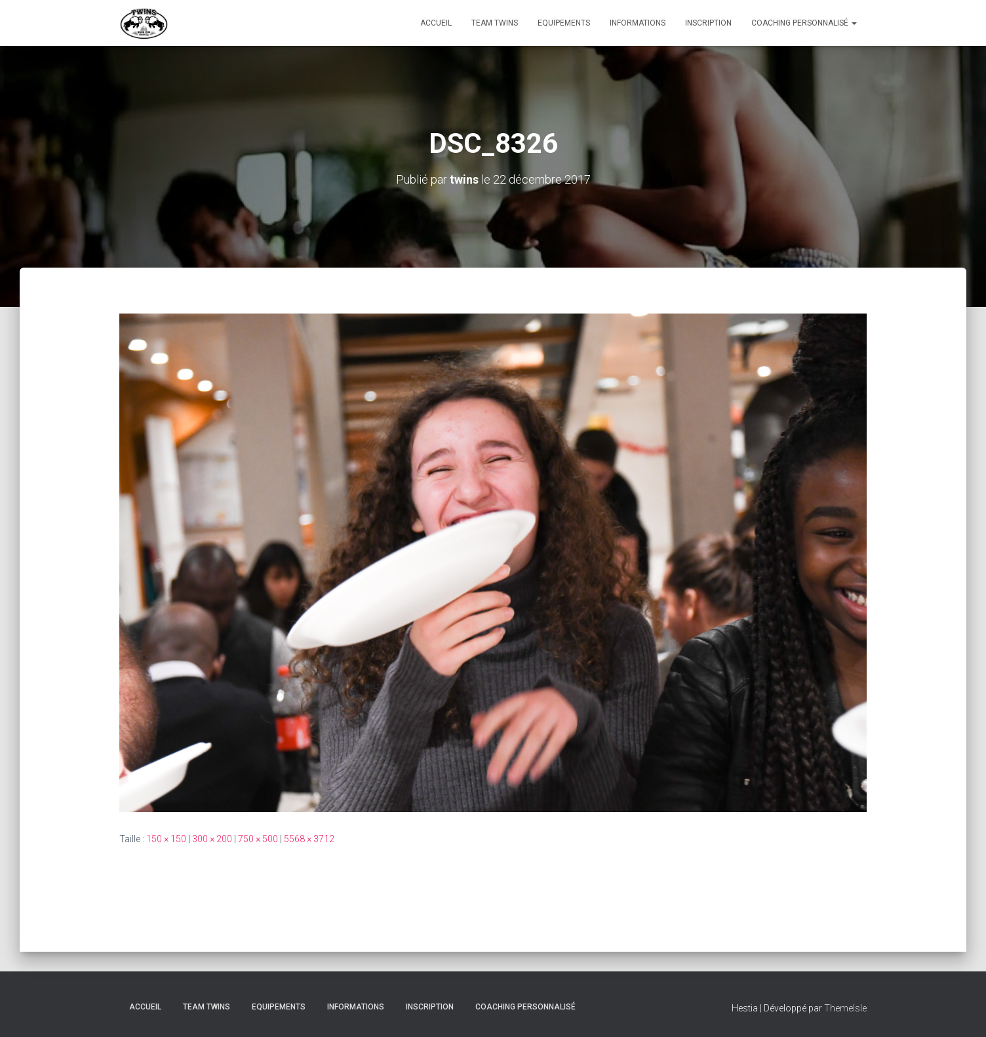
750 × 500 (258, 839)
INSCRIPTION (708, 23)
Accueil (436, 23)
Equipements (564, 23)
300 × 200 (212, 839)
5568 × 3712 (309, 839)
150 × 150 (166, 839)
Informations (637, 23)
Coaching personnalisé (804, 23)
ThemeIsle (845, 1008)
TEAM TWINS (494, 23)
